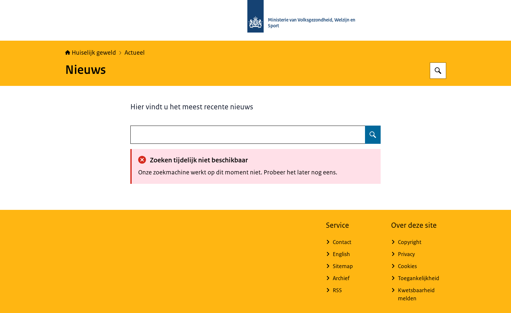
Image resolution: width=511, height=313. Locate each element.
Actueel (134, 53)
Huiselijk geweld (90, 53)
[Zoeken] (438, 70)
